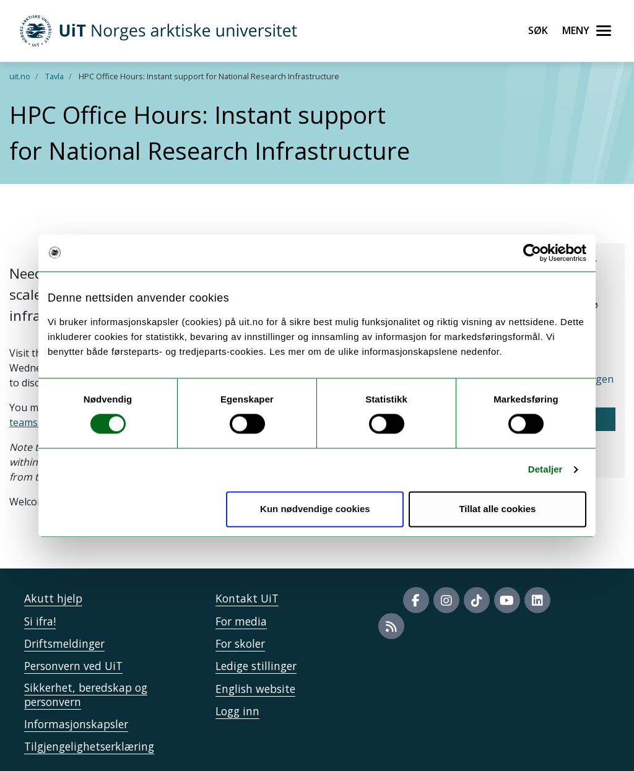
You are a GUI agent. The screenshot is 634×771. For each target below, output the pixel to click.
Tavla (54, 76)
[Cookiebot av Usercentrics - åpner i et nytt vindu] (532, 252)
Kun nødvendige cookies (315, 508)
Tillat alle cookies (497, 508)
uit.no (19, 76)
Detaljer (545, 469)
